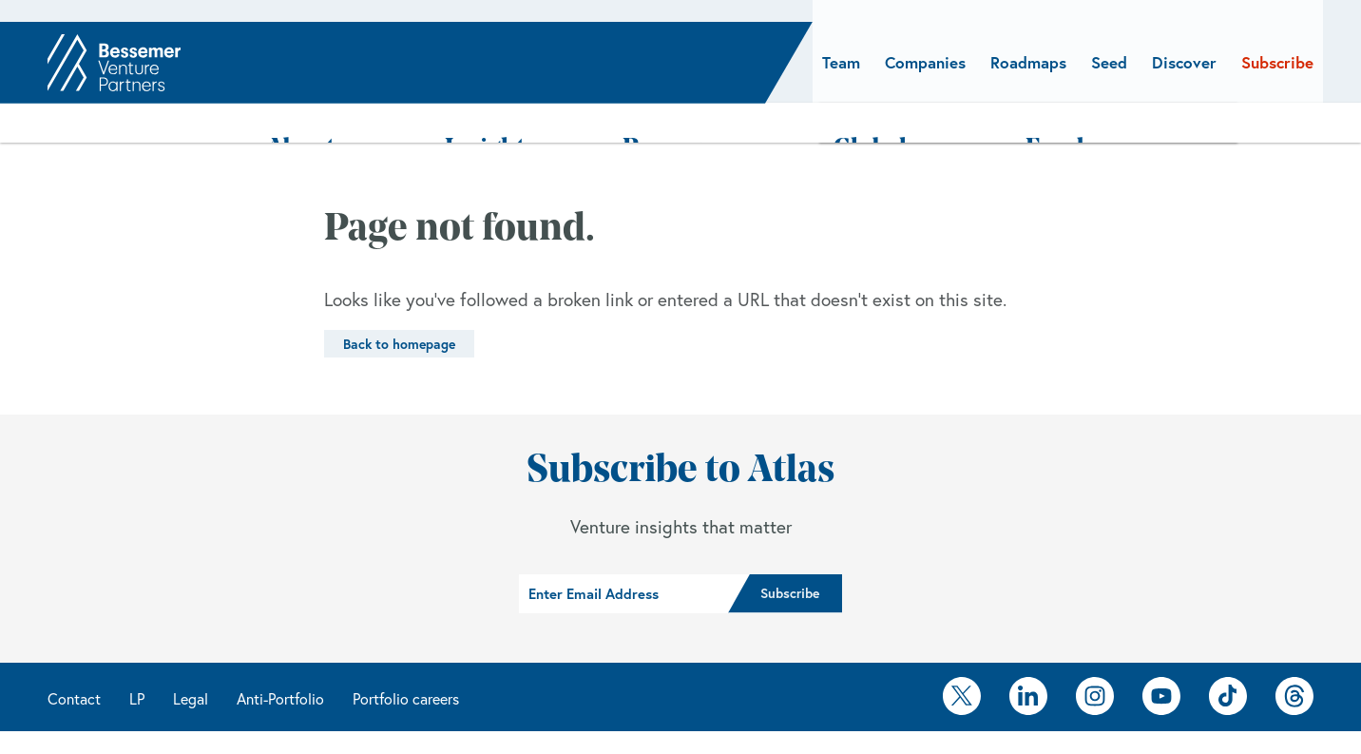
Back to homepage (399, 300)
